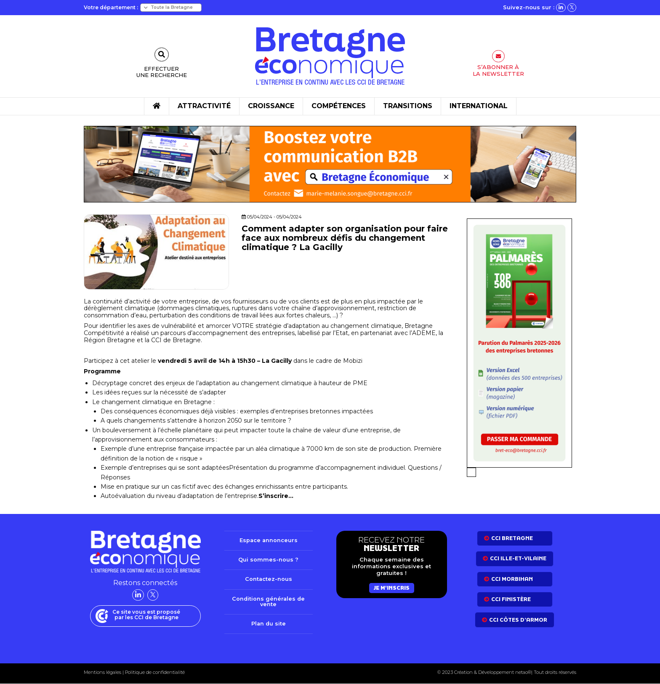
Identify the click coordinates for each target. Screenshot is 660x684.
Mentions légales (102, 673)
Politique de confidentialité (154, 673)
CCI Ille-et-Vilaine (518, 558)
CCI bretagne (512, 538)
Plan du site (268, 624)
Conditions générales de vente (269, 602)
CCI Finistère (511, 599)
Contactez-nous (268, 579)
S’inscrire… (275, 496)
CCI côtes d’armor (518, 619)
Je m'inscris (392, 587)
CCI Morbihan (512, 579)
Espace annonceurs (268, 540)
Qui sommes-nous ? (268, 559)
